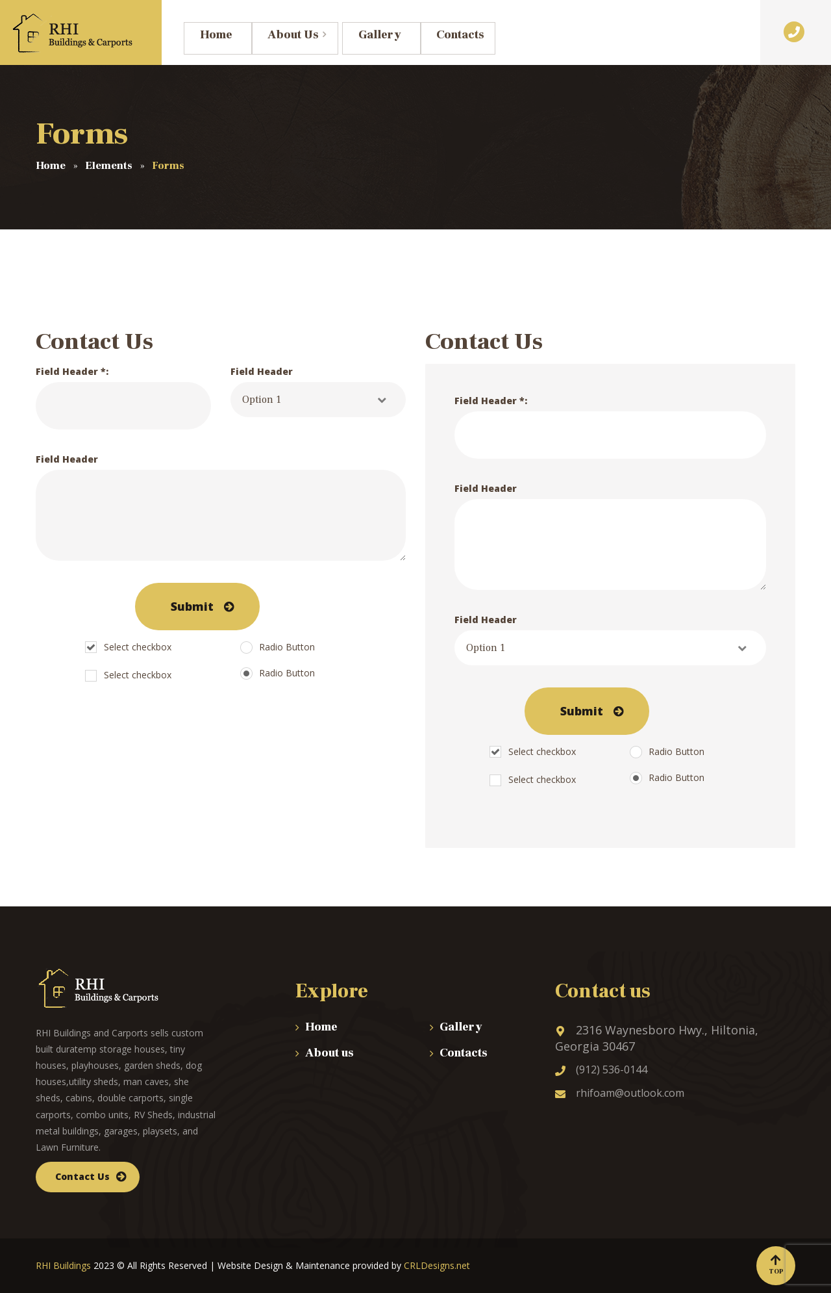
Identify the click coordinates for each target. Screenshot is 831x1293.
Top (775, 1264)
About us (329, 1052)
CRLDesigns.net (437, 1265)
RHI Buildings (63, 1265)
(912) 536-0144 (601, 1069)
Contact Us (82, 1176)
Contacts (464, 1052)
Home (321, 1026)
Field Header (318, 391)
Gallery (461, 1026)
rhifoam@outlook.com (619, 1093)
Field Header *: (123, 397)
